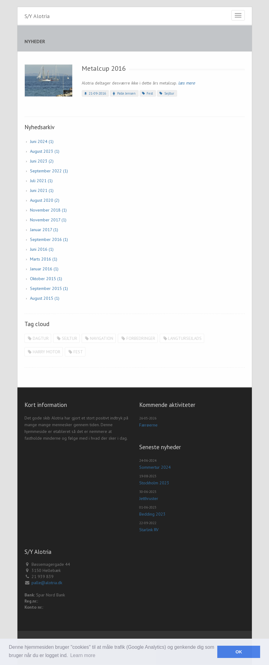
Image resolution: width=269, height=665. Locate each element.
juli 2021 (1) (41, 180)
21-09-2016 (94, 93)
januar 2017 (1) (44, 229)
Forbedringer (137, 338)
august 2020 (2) (44, 200)
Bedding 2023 (152, 514)
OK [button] (238, 651)
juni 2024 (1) (42, 141)
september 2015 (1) (49, 288)
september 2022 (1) (49, 171)
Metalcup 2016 (104, 68)
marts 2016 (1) (43, 259)
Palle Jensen (123, 93)
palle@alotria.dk (47, 582)
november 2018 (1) (48, 210)
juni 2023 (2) (42, 161)
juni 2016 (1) (42, 249)
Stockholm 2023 (154, 483)
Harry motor (44, 352)
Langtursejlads (182, 338)
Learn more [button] (82, 655)
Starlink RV (149, 529)
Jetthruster (148, 498)
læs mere (186, 83)
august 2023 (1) (44, 151)
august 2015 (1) (44, 298)
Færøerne (148, 425)
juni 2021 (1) (42, 190)
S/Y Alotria (37, 16)
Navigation (99, 338)
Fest (147, 93)
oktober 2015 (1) (46, 278)
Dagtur (38, 338)
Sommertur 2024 (155, 467)
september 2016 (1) (49, 239)
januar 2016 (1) (44, 269)
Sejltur (166, 93)
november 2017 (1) (48, 220)
